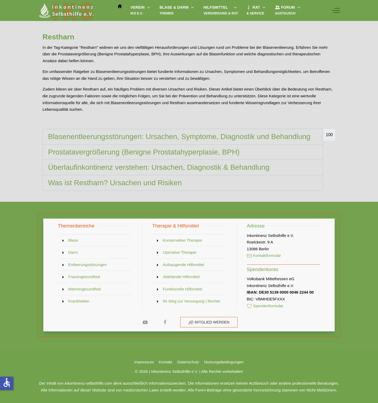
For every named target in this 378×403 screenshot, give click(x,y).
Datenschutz (188, 362)
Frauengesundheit (84, 276)
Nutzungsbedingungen (224, 362)
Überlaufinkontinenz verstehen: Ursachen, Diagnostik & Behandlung (159, 167)
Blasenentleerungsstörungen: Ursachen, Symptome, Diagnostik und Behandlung (179, 136)
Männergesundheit (84, 289)
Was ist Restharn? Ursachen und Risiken (115, 183)
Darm (73, 252)
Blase (73, 240)
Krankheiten (78, 301)
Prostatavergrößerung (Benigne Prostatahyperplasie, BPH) (144, 152)
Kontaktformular (264, 255)
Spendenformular (265, 306)
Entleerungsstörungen (87, 264)
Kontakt (165, 362)
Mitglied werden (212, 322)
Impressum (144, 362)
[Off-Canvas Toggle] (336, 10)
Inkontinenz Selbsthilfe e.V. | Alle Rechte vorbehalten (197, 371)
